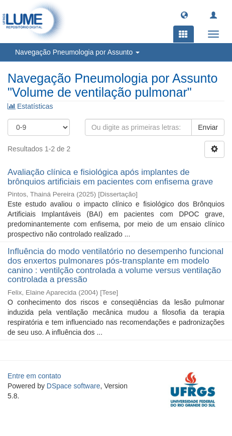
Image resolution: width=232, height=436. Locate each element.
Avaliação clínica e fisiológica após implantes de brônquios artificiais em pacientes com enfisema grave (110, 176)
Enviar (208, 127)
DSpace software (73, 386)
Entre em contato (34, 376)
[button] (184, 14)
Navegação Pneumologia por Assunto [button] (77, 52)
